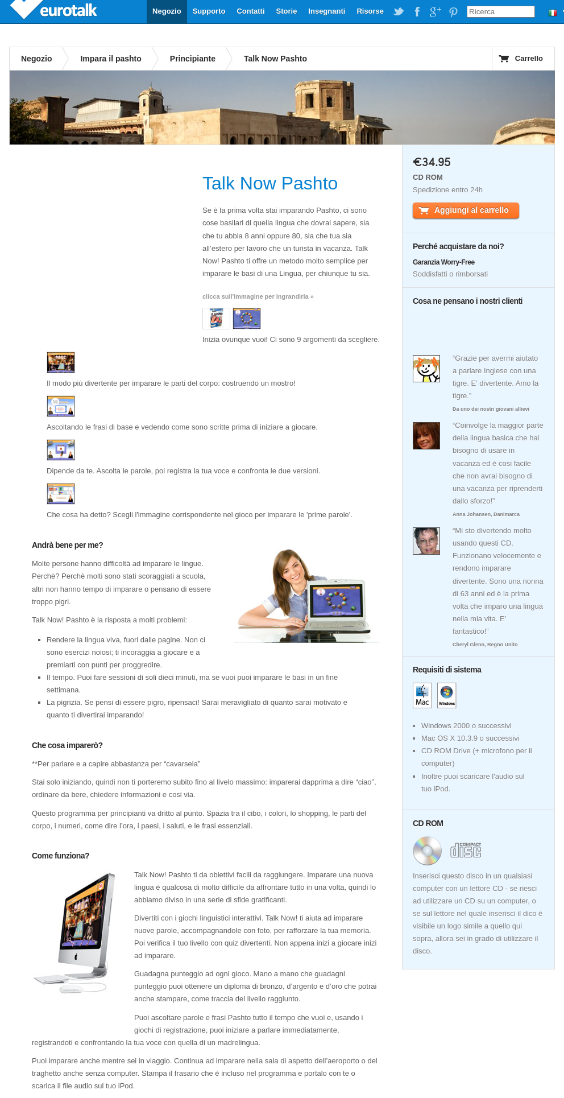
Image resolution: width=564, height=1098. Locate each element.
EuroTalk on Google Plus (435, 12)
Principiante (192, 58)
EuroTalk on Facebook (417, 12)
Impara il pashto (110, 58)
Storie (286, 11)
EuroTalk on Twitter (398, 12)
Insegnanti (326, 11)
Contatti (250, 11)
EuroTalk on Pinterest (453, 12)
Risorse (370, 11)
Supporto (209, 11)
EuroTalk (54, 11)
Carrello (529, 58)
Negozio (166, 11)
